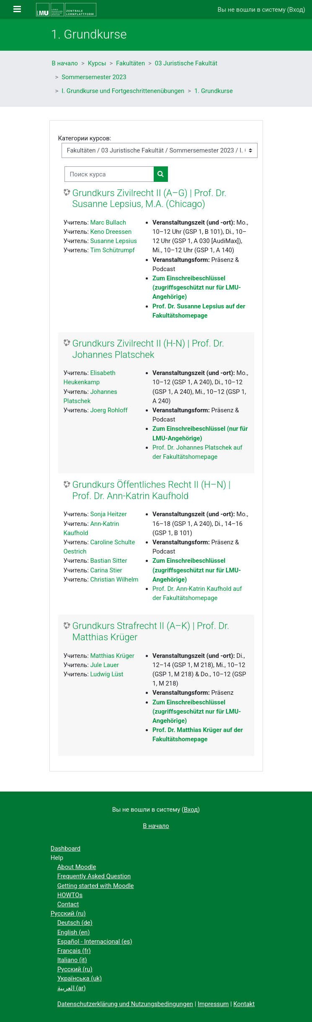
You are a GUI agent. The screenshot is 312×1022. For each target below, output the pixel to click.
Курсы (97, 63)
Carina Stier (106, 570)
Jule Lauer (104, 665)
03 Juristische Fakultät (186, 63)
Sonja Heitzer (108, 514)
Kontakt (244, 1004)
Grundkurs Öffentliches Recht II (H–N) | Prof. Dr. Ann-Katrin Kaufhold (151, 490)
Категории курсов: (84, 138)
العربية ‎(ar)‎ (71, 988)
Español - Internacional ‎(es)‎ (94, 941)
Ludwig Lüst (106, 674)
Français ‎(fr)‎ (74, 951)
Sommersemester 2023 (94, 77)
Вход (296, 9)
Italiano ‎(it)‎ (72, 960)
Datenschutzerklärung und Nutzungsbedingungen (125, 1004)
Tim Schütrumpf (112, 250)
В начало (65, 63)
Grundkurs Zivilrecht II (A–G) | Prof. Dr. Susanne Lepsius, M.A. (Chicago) (149, 198)
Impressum (213, 1004)
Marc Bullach (108, 222)
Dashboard (66, 848)
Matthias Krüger (112, 656)
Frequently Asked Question (94, 876)
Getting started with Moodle (95, 886)
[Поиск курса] (109, 173)
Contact (68, 904)
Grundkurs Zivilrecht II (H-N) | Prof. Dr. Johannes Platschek (148, 349)
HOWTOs (70, 895)
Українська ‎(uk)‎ (79, 978)
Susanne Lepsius (113, 241)
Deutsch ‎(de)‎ (75, 922)
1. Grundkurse (213, 91)
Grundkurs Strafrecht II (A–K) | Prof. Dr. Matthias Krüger (150, 631)
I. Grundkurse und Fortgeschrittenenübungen (123, 91)
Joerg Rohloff (108, 410)
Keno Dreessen (111, 231)
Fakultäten (130, 63)
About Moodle (76, 867)
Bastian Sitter (108, 560)
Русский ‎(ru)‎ (68, 913)
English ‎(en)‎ (73, 932)
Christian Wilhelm (114, 579)
